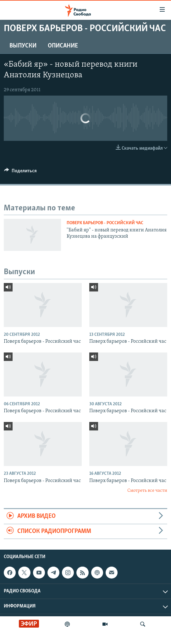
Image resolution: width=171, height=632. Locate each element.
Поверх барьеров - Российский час (105, 223)
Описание (63, 46)
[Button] (20, 172)
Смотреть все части (147, 490)
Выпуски (22, 46)
